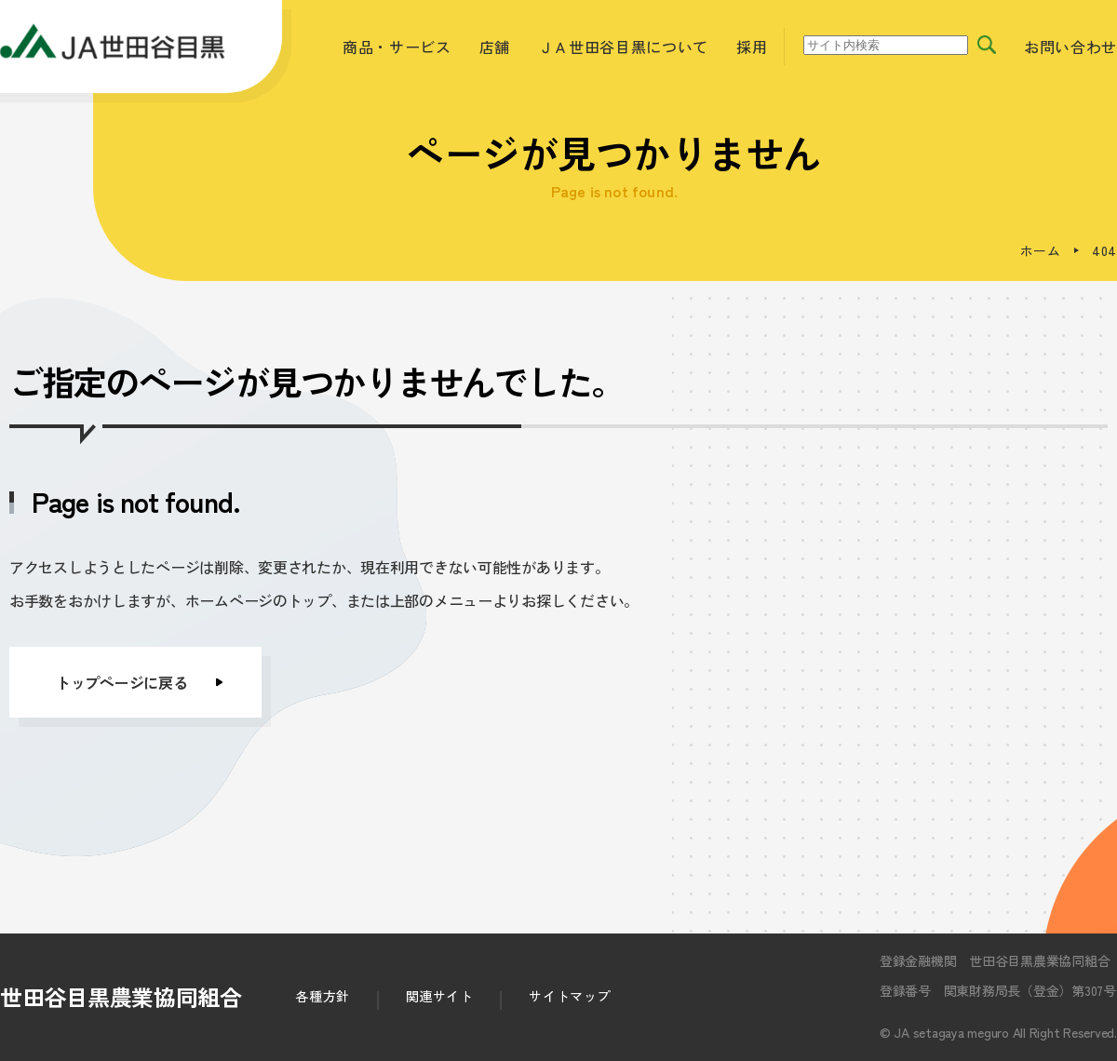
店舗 (494, 46)
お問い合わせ (1070, 46)
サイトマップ (569, 996)
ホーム (1040, 250)
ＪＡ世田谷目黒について (623, 46)
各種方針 (322, 996)
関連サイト (440, 996)
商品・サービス (397, 46)
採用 (751, 46)
